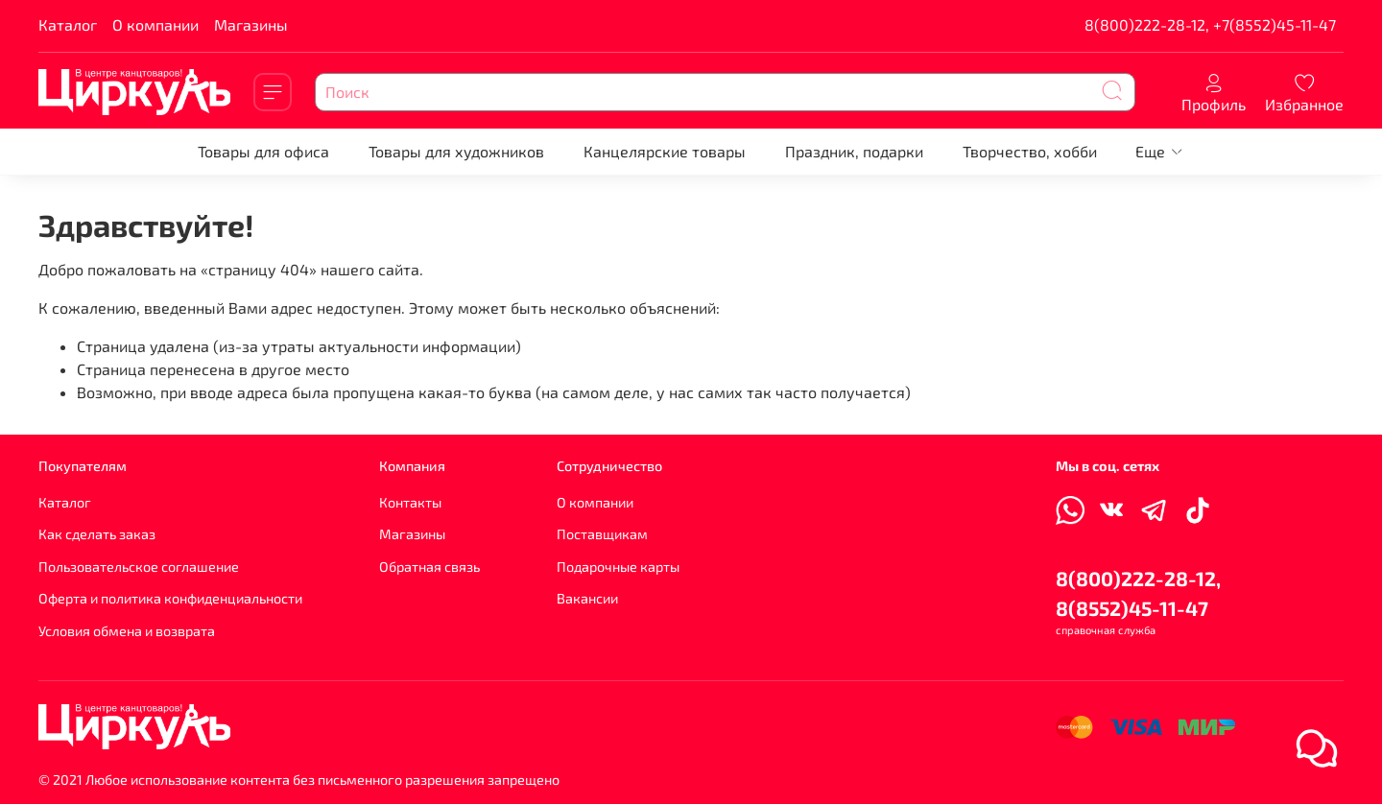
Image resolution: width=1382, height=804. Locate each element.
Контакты (410, 502)
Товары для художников (456, 151)
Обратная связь (429, 566)
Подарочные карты (618, 566)
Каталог (67, 24)
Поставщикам (602, 534)
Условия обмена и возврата (126, 631)
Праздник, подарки (854, 151)
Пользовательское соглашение (138, 566)
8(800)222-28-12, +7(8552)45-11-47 (1210, 24)
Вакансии (587, 598)
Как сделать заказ (96, 534)
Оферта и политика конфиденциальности (170, 598)
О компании (155, 24)
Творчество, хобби (1030, 151)
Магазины (251, 24)
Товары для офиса (263, 151)
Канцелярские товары (665, 151)
